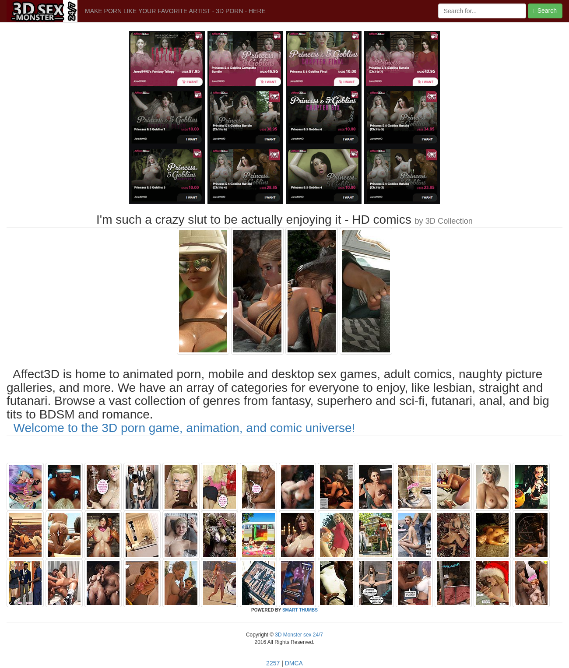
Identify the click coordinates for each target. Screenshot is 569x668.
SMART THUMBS (300, 610)
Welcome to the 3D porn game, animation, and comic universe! (184, 428)
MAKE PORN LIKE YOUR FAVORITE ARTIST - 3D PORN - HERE (175, 10)
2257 (273, 663)
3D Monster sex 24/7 (298, 635)
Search (545, 10)
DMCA (294, 663)
